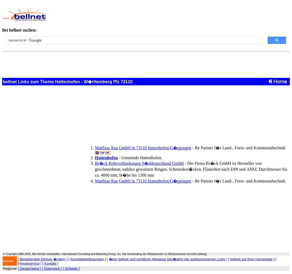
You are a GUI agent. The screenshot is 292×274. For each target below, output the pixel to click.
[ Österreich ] (52, 269)
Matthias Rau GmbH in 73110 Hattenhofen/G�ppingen (143, 148)
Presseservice (29, 263)
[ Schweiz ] (71, 269)
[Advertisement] (157, 15)
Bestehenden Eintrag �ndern (43, 259)
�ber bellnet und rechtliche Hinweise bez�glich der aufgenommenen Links (167, 259)
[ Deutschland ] (29, 269)
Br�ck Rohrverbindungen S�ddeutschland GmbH (139, 163)
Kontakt (50, 263)
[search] (134, 40)
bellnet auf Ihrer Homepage (251, 259)
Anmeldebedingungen (87, 259)
